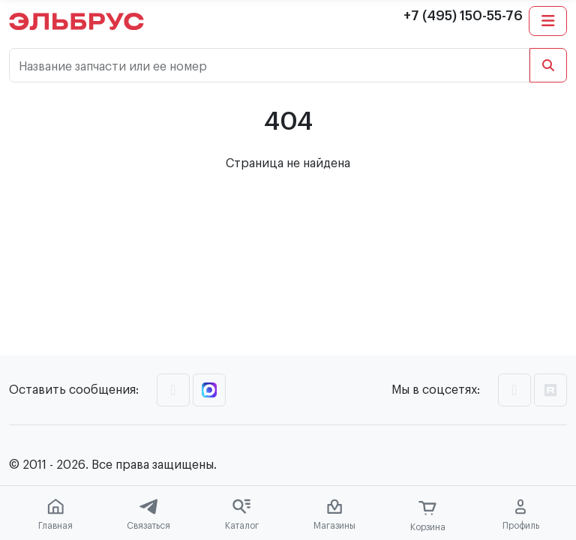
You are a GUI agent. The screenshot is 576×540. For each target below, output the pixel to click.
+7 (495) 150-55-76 (463, 15)
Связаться (148, 514)
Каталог (242, 514)
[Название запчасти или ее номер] (269, 65)
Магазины (335, 514)
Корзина (428, 516)
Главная (55, 514)
